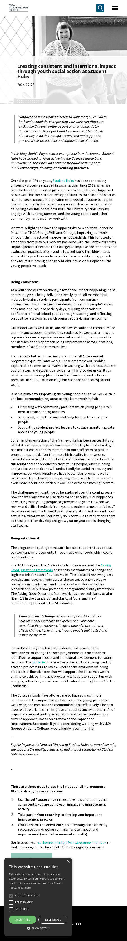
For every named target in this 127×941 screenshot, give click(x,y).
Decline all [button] (53, 919)
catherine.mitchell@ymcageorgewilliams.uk (72, 842)
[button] (38, 928)
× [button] (68, 861)
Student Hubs (63, 180)
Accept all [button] (22, 919)
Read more (24, 887)
